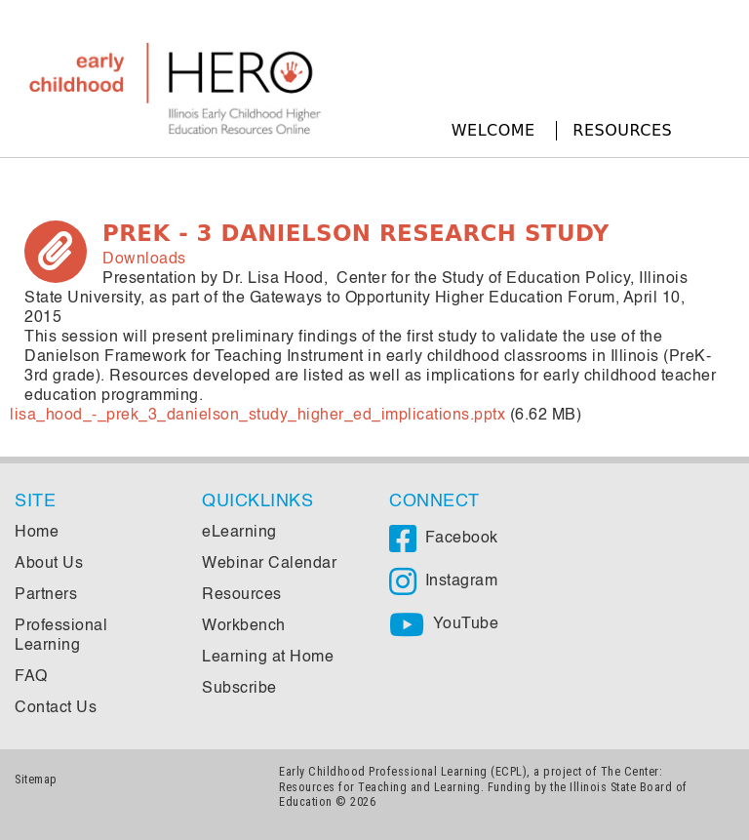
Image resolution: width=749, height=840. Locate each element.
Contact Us (56, 708)
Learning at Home (268, 657)
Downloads (144, 259)
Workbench (244, 626)
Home (37, 532)
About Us (49, 564)
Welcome (493, 130)
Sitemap (36, 779)
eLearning (239, 532)
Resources (622, 130)
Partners (46, 595)
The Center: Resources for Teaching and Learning (470, 779)
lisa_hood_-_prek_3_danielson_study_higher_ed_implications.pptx (257, 415)
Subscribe (239, 689)
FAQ (31, 677)
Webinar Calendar (269, 564)
